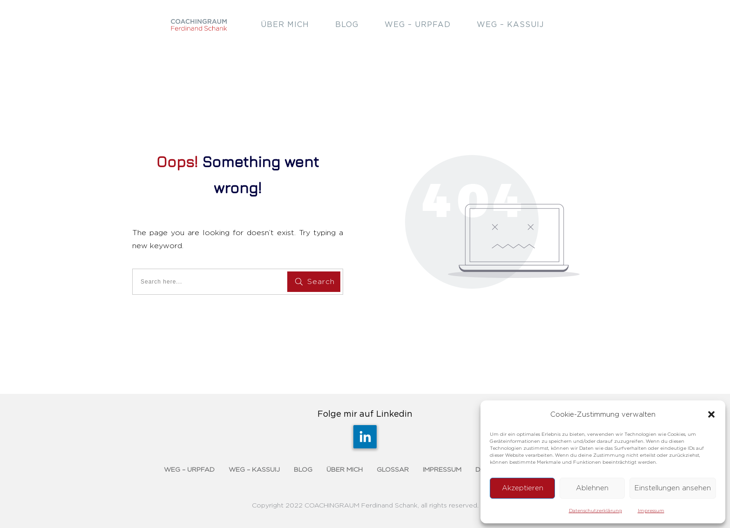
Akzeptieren (522, 488)
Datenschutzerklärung (595, 510)
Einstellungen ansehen (673, 488)
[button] (711, 414)
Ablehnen (592, 488)
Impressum (651, 510)
